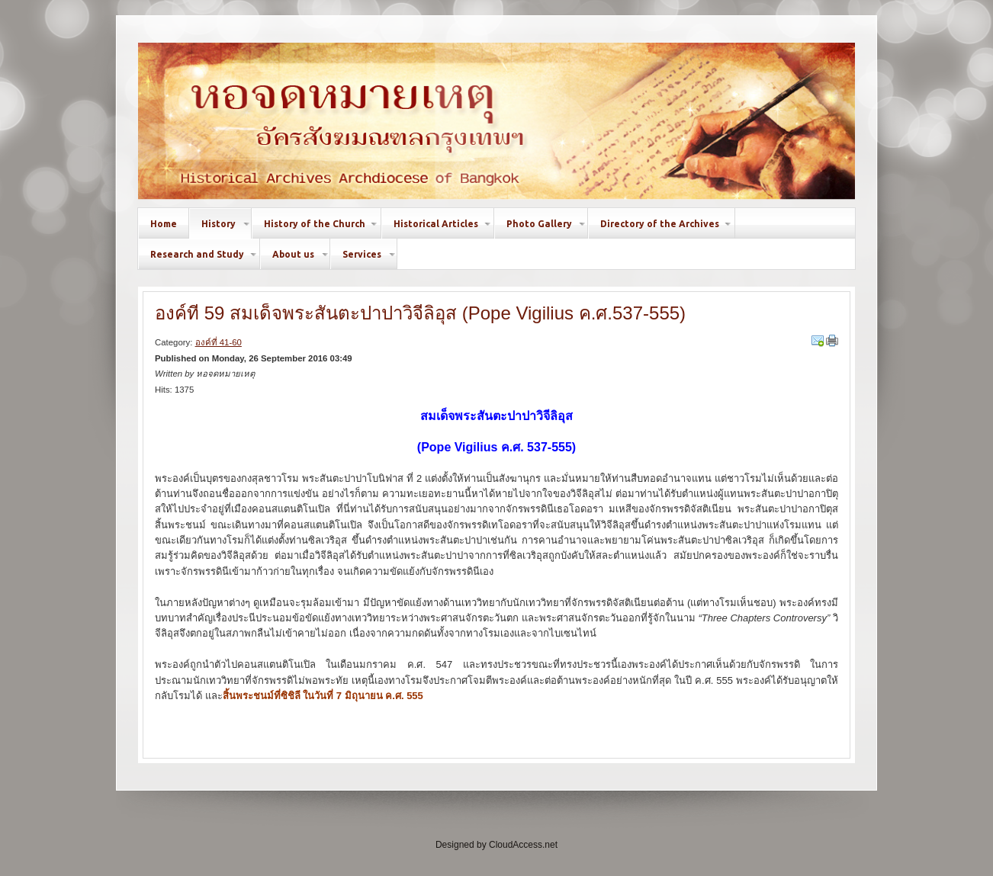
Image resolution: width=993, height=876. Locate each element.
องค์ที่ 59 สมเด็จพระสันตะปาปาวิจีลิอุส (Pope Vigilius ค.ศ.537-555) (420, 313)
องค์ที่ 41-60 (218, 342)
